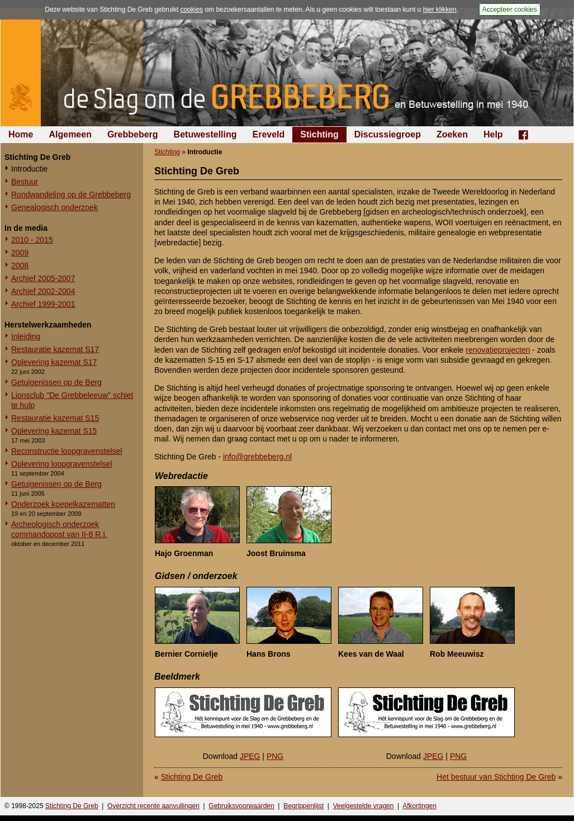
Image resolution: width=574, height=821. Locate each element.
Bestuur (24, 181)
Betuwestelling (205, 134)
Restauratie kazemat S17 (55, 349)
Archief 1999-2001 (43, 304)
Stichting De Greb (192, 776)
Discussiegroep (387, 134)
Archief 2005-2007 (43, 278)
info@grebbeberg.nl (257, 456)
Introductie (29, 168)
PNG (275, 756)
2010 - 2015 (32, 239)
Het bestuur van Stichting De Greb (496, 776)
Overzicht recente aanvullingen (153, 806)
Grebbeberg (132, 134)
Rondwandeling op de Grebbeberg (71, 194)
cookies (191, 9)
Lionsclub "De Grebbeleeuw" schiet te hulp (72, 400)
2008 (20, 265)
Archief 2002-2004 (43, 291)
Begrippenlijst (303, 806)
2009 (20, 252)
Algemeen (70, 134)
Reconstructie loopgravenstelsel (66, 451)
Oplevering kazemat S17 (54, 362)
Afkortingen (419, 806)
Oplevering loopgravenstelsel (61, 463)
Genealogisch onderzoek (54, 207)
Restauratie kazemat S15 (55, 418)
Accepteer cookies (509, 9)
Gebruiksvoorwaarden (241, 806)
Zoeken (452, 134)
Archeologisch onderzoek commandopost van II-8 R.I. (59, 529)
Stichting (319, 134)
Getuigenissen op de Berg (56, 382)
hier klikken (440, 9)
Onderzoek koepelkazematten (63, 504)
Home (20, 134)
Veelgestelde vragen (363, 806)
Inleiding (25, 336)
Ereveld (269, 134)
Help (493, 134)
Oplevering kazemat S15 (54, 430)
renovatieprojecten (498, 349)
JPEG (250, 756)
